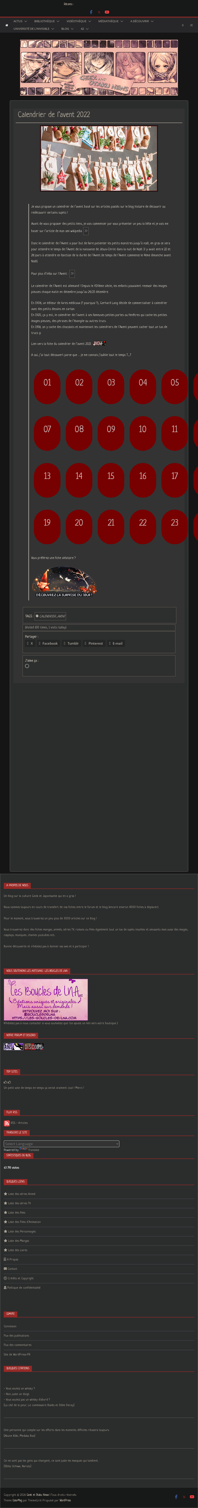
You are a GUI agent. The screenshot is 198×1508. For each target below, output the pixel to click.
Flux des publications (16, 1335)
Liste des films (16, 1212)
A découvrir (139, 21)
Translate (29, 1150)
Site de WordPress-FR (17, 1354)
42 (82, 28)
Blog (65, 28)
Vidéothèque (76, 21)
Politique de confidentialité (24, 1287)
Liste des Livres (17, 1250)
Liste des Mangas (18, 1241)
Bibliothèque (44, 21)
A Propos (12, 1259)
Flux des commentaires (17, 1345)
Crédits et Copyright (21, 1278)
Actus (18, 21)
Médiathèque (108, 21)
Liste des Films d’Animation (24, 1222)
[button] (24, 21)
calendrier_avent (52, 616)
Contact (12, 1269)
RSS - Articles (16, 1123)
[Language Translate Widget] (61, 1143)
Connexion (10, 1326)
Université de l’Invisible (31, 28)
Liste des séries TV (19, 1203)
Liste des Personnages (22, 1231)
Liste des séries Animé (21, 1194)
